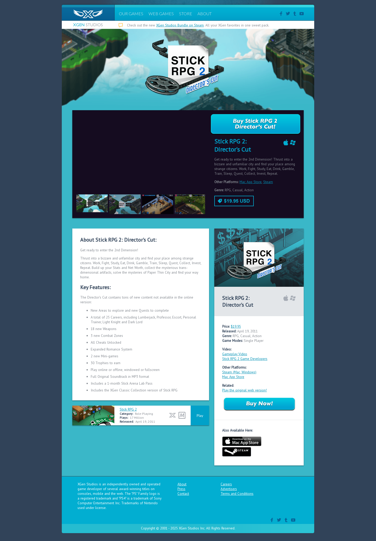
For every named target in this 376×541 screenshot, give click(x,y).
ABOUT (204, 13)
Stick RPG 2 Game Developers (244, 358)
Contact (183, 493)
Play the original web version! (244, 390)
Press (181, 488)
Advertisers (229, 488)
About (181, 484)
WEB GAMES (161, 13)
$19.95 (236, 326)
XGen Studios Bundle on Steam (180, 25)
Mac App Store (251, 181)
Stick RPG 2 (128, 409)
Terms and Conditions (237, 493)
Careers (226, 484)
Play (200, 415)
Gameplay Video (234, 354)
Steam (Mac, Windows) (239, 372)
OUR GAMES (131, 13)
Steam (268, 181)
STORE (185, 13)
